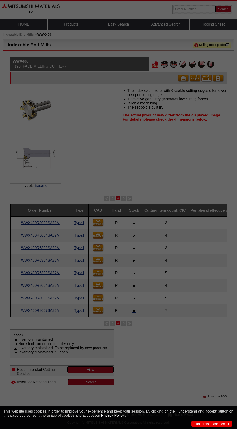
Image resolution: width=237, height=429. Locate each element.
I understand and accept (211, 424)
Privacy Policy (112, 415)
